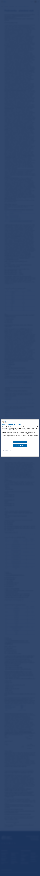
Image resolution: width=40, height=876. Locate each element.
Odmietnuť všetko (20, 445)
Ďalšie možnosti (7, 450)
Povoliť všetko (20, 442)
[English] (37, 422)
